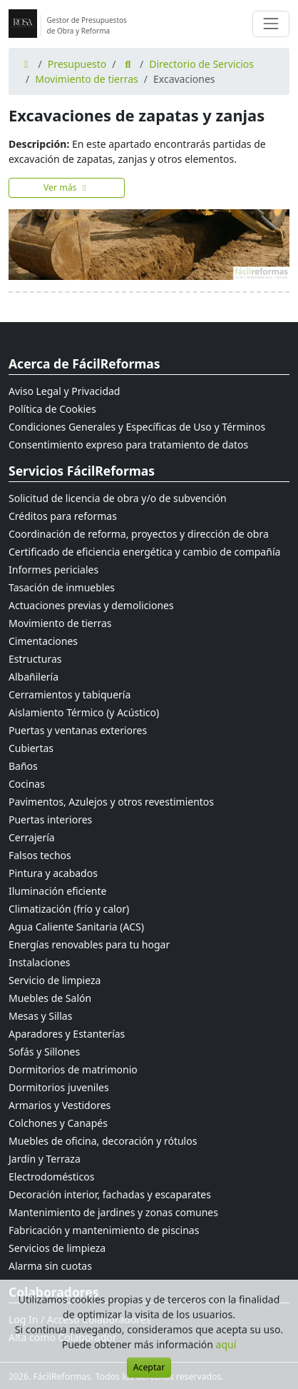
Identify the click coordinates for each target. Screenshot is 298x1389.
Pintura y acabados (53, 873)
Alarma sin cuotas (50, 1266)
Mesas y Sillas (40, 1016)
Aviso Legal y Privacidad (64, 391)
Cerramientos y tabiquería (69, 694)
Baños (23, 766)
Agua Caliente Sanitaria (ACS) (76, 926)
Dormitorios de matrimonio (73, 1069)
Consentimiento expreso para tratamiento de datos (128, 444)
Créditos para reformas (63, 516)
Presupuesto (77, 64)
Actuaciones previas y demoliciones (91, 605)
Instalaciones (40, 962)
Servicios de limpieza (57, 1248)
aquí (226, 1344)
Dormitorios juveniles (59, 1087)
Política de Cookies (52, 409)
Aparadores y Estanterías (67, 1034)
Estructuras (35, 659)
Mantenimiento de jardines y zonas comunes (113, 1212)
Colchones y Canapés (58, 1123)
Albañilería (33, 676)
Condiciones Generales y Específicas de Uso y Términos (137, 426)
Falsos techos (40, 855)
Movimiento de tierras (86, 79)
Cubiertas (31, 748)
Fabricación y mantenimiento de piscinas (104, 1230)
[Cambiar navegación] (270, 23)
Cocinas (27, 784)
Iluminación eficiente (57, 891)
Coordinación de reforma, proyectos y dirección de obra (139, 534)
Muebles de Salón (50, 998)
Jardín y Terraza (45, 1158)
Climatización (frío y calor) (69, 909)
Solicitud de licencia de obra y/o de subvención (118, 498)
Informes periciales (53, 569)
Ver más (66, 187)
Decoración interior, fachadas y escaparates (110, 1194)
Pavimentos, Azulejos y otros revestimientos (111, 801)
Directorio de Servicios (201, 64)
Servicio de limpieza (55, 980)
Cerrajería (32, 837)
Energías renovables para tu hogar (89, 944)
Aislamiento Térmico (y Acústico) (84, 712)
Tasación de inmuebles (62, 587)
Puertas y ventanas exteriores (78, 730)
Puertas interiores (50, 819)
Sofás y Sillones (44, 1051)
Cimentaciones (43, 641)
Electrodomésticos (51, 1176)
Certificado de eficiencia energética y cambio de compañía (144, 551)
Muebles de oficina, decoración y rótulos (103, 1141)
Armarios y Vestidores (60, 1105)
